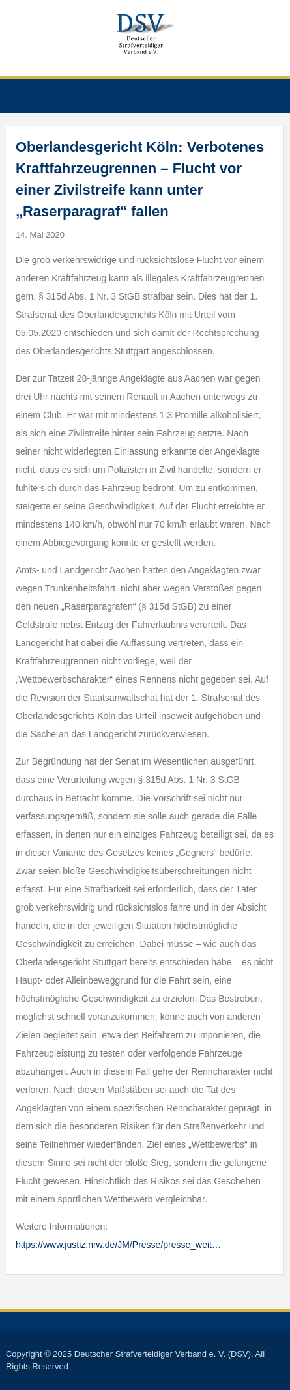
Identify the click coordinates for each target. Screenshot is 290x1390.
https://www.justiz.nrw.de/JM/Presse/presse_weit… (118, 1245)
